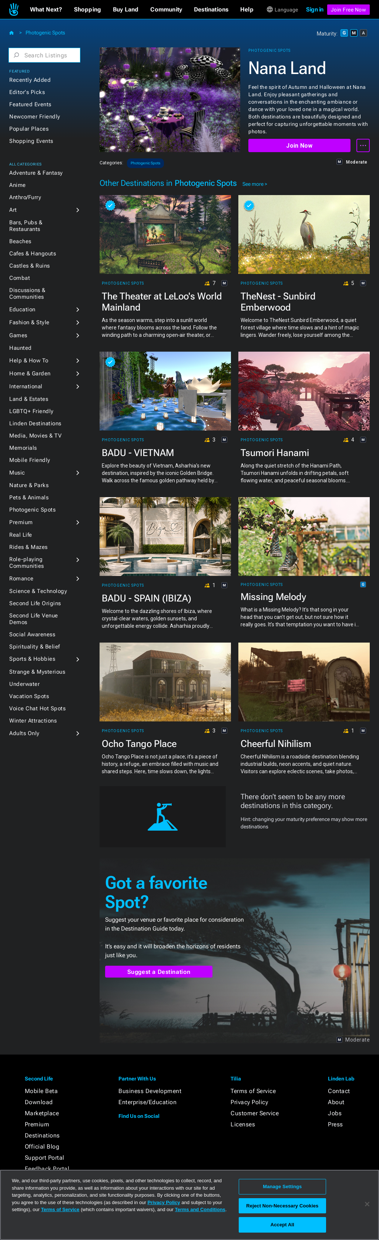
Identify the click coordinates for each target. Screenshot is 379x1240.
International (26, 386)
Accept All (282, 1224)
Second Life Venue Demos (33, 619)
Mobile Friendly (29, 460)
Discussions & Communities (27, 293)
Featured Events (30, 104)
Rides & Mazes (28, 547)
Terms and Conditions (200, 1209)
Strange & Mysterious (37, 671)
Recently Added (30, 80)
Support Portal (44, 1157)
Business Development (149, 1091)
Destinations (42, 1135)
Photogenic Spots (45, 33)
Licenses (243, 1124)
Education (22, 309)
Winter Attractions (33, 720)
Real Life (20, 535)
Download (39, 1102)
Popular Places (28, 128)
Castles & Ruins (29, 265)
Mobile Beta (41, 1091)
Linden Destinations (35, 423)
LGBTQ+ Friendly (31, 411)
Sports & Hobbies (32, 659)
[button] (46, 9)
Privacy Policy (249, 1102)
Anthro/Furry (25, 197)
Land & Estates (28, 399)
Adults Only (24, 733)
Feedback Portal (47, 1168)
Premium (21, 522)
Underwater (24, 684)
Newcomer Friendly (34, 116)
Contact (339, 1091)
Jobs (335, 1113)
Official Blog (42, 1146)
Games (18, 335)
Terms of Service (253, 1091)
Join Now (299, 145)
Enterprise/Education (147, 1102)
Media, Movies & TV (35, 435)
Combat (19, 278)
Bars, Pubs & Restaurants (25, 225)
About (336, 1102)
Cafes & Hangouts (32, 253)
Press (335, 1124)
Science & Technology (38, 591)
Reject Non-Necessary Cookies (282, 1206)
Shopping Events (31, 141)
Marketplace (42, 1113)
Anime (17, 185)
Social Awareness (32, 634)
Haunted (20, 348)
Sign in (314, 9)
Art (13, 210)
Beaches (20, 241)
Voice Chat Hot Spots (37, 708)
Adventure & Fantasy (36, 173)
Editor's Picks (27, 92)
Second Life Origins (35, 603)
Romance (21, 578)
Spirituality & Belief (34, 646)
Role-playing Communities (26, 562)
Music (17, 472)
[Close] (367, 1204)
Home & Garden (30, 373)
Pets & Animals (28, 497)
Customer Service (255, 1113)
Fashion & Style (29, 322)
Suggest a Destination (159, 971)
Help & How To (28, 360)
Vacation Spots (29, 696)
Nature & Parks (28, 485)
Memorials (23, 448)
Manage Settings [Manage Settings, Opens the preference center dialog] (282, 1186)
